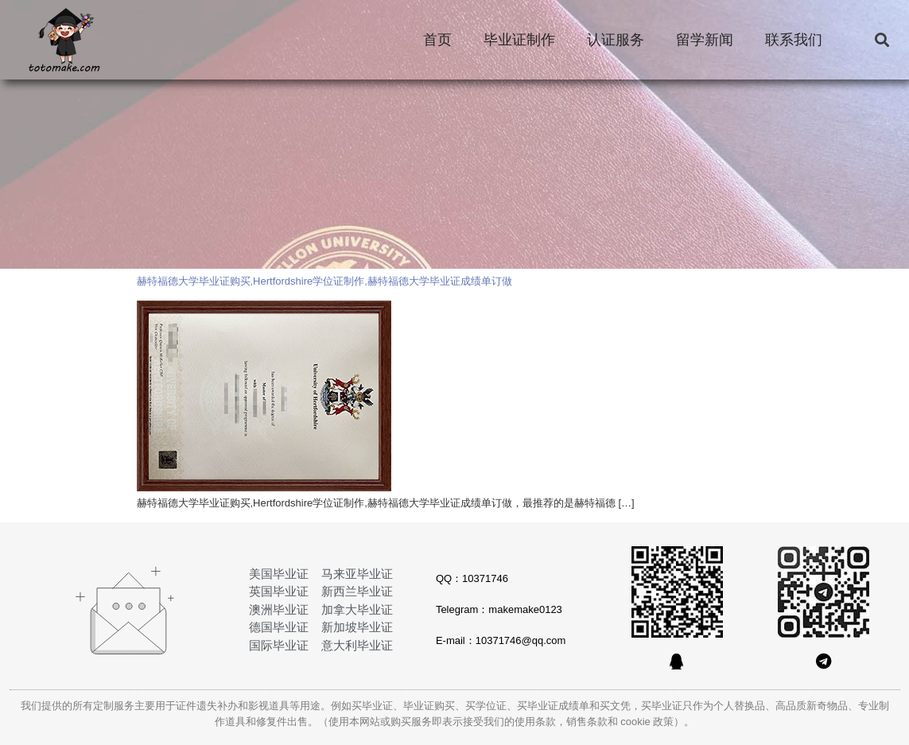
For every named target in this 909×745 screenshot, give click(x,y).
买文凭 (615, 706)
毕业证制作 (519, 40)
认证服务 (615, 40)
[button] (881, 40)
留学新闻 (704, 40)
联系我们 (793, 40)
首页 (437, 40)
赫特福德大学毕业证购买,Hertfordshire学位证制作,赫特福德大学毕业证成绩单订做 (324, 281)
